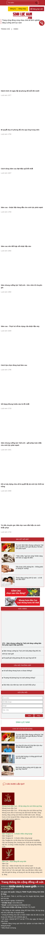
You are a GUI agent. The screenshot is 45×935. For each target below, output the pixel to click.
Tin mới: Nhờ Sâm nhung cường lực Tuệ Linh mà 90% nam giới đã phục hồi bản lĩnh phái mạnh (29, 546)
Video (15, 29)
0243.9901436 (17, 903)
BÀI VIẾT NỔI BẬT (22, 539)
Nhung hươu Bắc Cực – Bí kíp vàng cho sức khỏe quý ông (22, 807)
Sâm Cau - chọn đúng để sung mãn (14, 862)
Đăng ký (13, 9)
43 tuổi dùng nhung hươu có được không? (17, 670)
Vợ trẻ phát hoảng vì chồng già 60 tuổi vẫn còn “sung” (29, 758)
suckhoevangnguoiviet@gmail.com (19, 905)
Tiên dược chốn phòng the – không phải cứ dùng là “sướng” (29, 567)
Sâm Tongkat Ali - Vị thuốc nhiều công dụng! (17, 834)
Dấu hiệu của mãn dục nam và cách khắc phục (19, 685)
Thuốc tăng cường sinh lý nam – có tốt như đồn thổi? (29, 578)
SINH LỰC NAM (23, 723)
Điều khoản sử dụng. (9, 928)
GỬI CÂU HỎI (22, 692)
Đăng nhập (22, 9)
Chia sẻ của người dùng (22, 729)
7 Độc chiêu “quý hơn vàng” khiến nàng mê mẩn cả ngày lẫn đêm (29, 556)
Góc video (22, 609)
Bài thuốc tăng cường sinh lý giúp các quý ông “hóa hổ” (28, 769)
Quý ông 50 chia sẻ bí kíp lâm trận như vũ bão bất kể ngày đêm (29, 747)
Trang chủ (5, 29)
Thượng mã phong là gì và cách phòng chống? (19, 678)
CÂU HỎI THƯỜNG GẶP (22, 665)
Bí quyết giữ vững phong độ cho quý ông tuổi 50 (19, 658)
